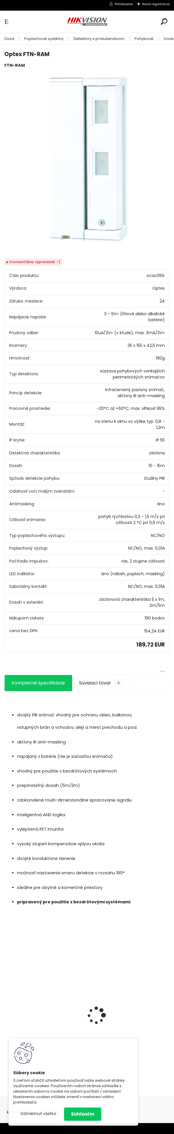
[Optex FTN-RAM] (87, 159)
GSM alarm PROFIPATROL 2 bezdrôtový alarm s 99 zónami (43, 1028)
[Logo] (87, 21)
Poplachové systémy (43, 38)
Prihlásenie (124, 4)
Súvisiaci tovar (101, 683)
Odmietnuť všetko (38, 1113)
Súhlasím (82, 1114)
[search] (164, 21)
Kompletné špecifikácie (38, 683)
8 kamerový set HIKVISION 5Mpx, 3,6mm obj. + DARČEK (129, 1014)
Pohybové (144, 38)
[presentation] (7, 1005)
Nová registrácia (156, 4)
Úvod (9, 38)
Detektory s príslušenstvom (99, 38)
